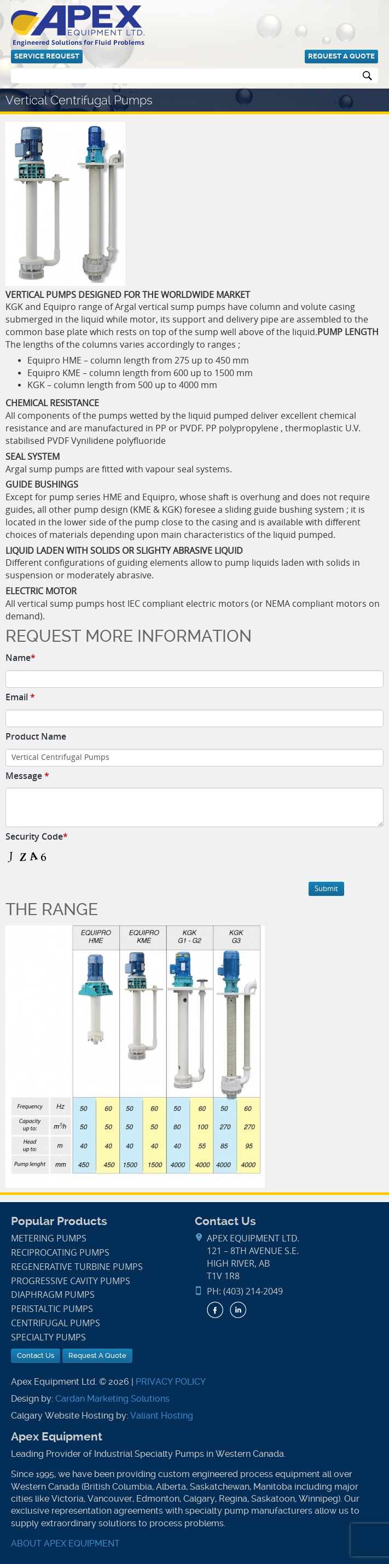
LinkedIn (238, 1310)
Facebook (215, 1310)
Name (20, 658)
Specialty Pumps (48, 1337)
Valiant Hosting (161, 1415)
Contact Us (35, 1355)
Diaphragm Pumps (53, 1295)
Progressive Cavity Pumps (70, 1281)
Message (27, 776)
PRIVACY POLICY (171, 1381)
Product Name (35, 736)
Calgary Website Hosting (62, 1415)
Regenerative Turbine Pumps (77, 1267)
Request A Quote (341, 56)
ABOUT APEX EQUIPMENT (65, 1543)
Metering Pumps (48, 1238)
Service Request (46, 56)
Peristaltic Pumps (52, 1309)
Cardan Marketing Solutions (112, 1398)
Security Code (36, 836)
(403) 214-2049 (253, 1291)
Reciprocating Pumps (60, 1252)
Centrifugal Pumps (55, 1323)
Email (20, 697)
